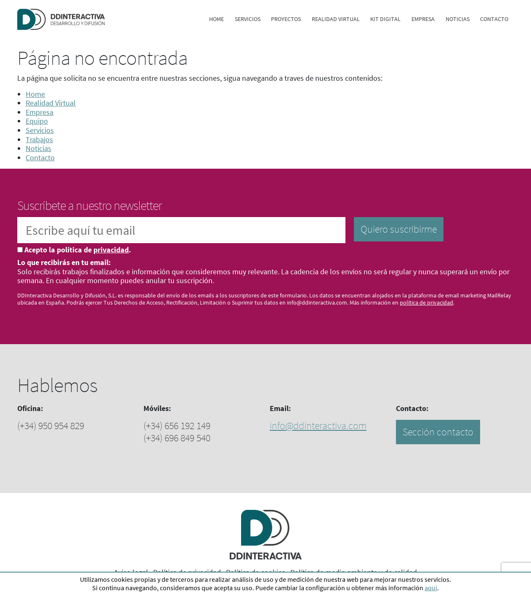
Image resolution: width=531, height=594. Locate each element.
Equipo (37, 121)
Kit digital (385, 19)
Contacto (494, 19)
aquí (431, 587)
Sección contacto (438, 431)
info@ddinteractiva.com (318, 425)
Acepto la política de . (77, 250)
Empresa (423, 19)
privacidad (111, 250)
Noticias (458, 19)
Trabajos (39, 139)
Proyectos (286, 19)
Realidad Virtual (336, 19)
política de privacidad (426, 302)
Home (216, 19)
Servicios (247, 19)
